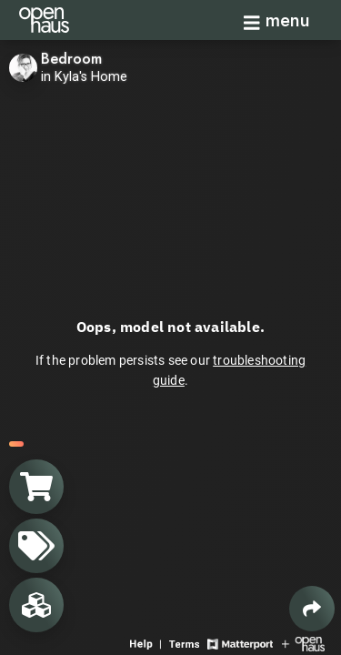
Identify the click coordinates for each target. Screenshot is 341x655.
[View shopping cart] (36, 486)
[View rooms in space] (36, 605)
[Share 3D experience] (312, 608)
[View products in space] (36, 546)
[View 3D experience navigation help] (147, 642)
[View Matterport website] (239, 642)
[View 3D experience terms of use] (186, 642)
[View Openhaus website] (303, 642)
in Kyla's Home (84, 77)
